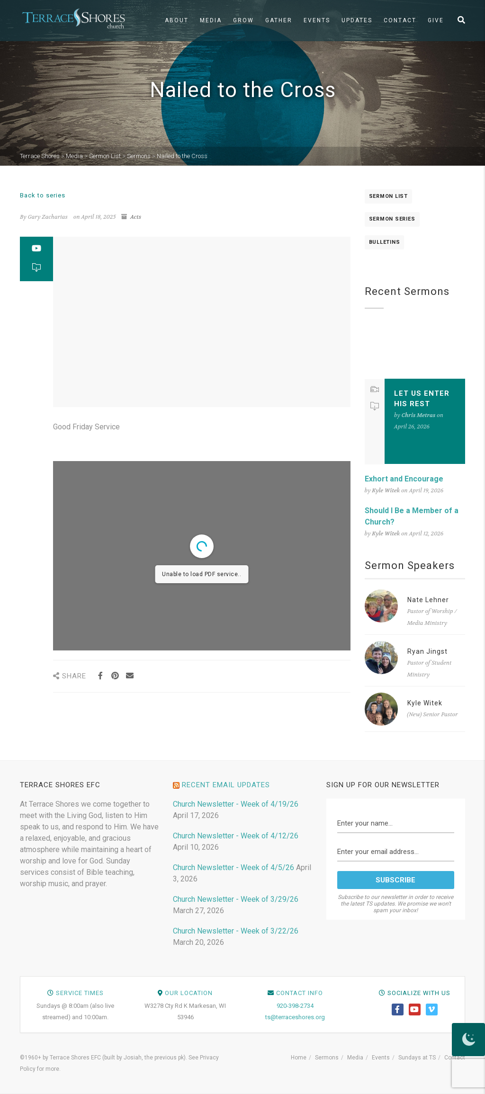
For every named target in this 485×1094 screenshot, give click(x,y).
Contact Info (299, 992)
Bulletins (384, 242)
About (177, 20)
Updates (356, 20)
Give (436, 20)
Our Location (189, 992)
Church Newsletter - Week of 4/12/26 (235, 835)
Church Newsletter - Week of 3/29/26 (235, 899)
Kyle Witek (424, 703)
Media (211, 20)
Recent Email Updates (226, 785)
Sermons (327, 1057)
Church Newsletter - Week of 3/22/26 (235, 930)
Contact (400, 20)
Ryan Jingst (427, 651)
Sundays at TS (417, 1057)
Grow (243, 20)
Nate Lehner (428, 600)
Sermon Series (392, 219)
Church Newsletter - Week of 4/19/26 (235, 804)
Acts (135, 217)
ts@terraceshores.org (295, 1017)
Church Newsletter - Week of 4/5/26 (233, 867)
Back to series (42, 195)
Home (298, 1057)
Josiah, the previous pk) (155, 1057)
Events (317, 20)
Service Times (80, 992)
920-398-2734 (295, 1005)
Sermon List (388, 196)
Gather (278, 20)
